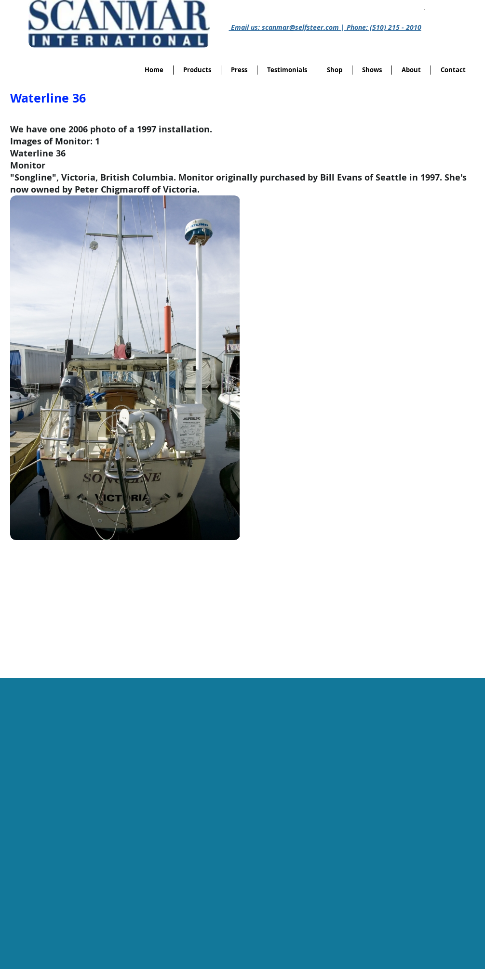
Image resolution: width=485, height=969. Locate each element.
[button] (334, 70)
